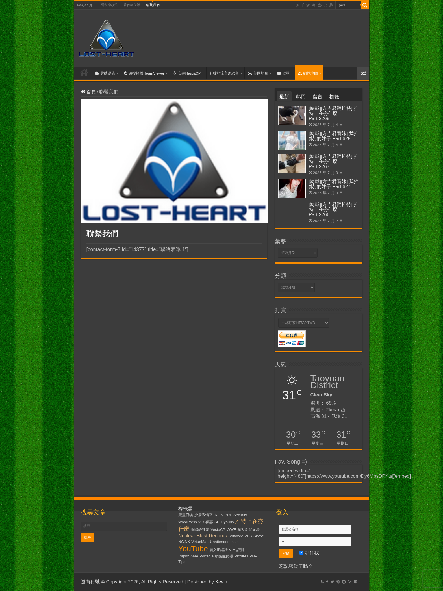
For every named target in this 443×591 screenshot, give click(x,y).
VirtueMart (200, 542)
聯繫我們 (153, 5)
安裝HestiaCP (187, 73)
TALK (218, 515)
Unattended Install (225, 542)
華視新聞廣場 (249, 529)
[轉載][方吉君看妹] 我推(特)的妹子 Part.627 (334, 184)
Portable (206, 556)
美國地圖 (258, 73)
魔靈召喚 (185, 515)
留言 (317, 96)
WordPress (187, 522)
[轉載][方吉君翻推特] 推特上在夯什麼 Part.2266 (334, 209)
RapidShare (188, 556)
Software (235, 536)
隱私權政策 (109, 5)
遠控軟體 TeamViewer (144, 73)
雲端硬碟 (105, 73)
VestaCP (218, 529)
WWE (231, 529)
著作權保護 (131, 5)
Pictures (241, 556)
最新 (284, 96)
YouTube (193, 548)
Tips (181, 562)
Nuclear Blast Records (202, 535)
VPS (248, 536)
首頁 (84, 73)
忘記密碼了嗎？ (296, 566)
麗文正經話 (218, 550)
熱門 (301, 96)
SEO (218, 522)
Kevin (221, 582)
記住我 (309, 553)
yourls (229, 522)
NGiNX (184, 542)
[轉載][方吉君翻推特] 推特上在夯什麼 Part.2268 (334, 113)
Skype (258, 536)
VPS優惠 (205, 522)
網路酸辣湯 (200, 529)
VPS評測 (236, 550)
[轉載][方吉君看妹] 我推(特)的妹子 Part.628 (334, 136)
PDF (228, 515)
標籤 (334, 96)
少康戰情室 (203, 515)
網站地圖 (308, 73)
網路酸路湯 (224, 556)
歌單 (283, 73)
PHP (253, 556)
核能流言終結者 (224, 73)
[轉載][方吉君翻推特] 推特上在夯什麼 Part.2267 (334, 161)
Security (240, 515)
